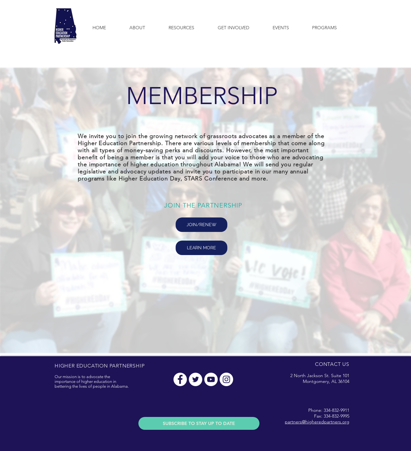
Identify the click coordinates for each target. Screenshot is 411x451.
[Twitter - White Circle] (195, 379)
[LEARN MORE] (201, 248)
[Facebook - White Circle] (180, 379)
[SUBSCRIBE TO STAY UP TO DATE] (198, 423)
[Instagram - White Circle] (226, 379)
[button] (137, 27)
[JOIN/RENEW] (201, 224)
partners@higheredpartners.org (317, 422)
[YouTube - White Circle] (211, 379)
